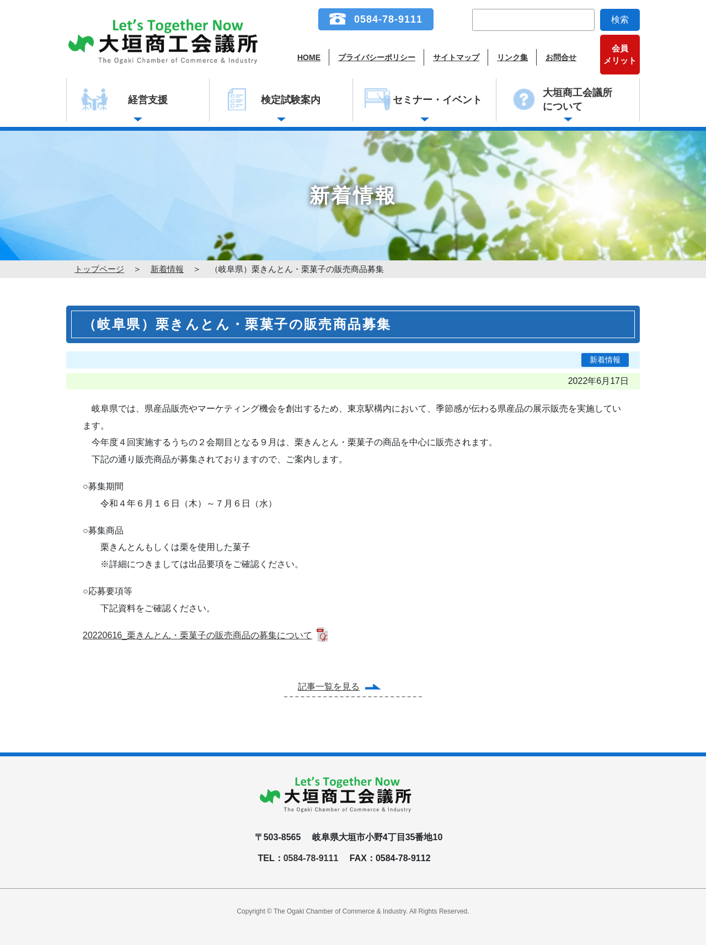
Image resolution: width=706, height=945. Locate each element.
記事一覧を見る (329, 686)
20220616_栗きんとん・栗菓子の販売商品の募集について (197, 635)
